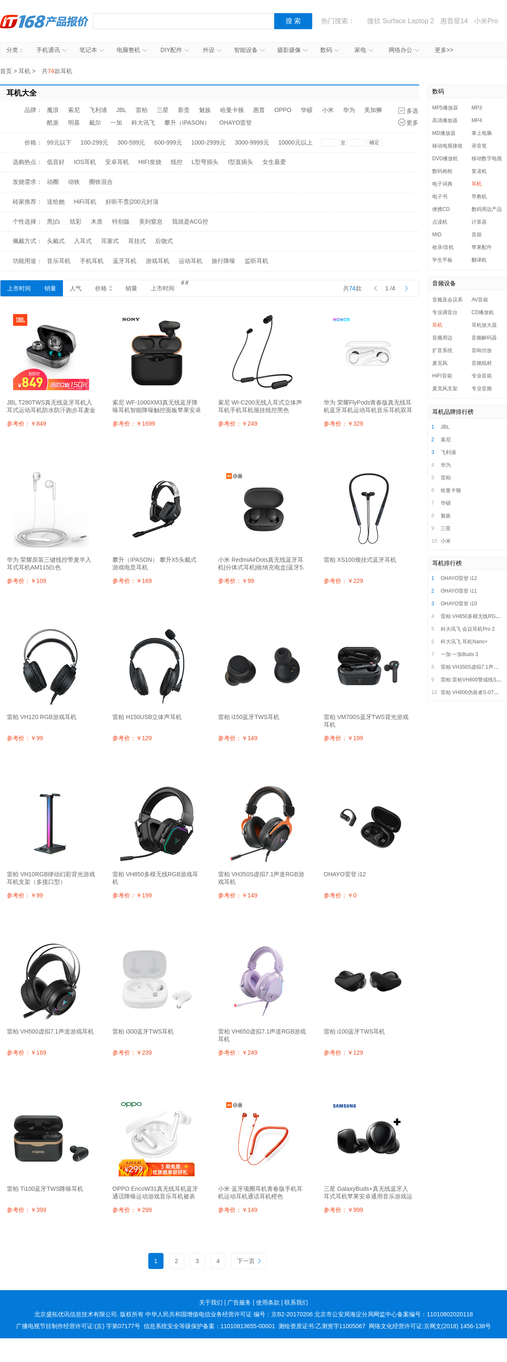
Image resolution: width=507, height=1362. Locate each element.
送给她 (56, 201)
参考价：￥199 (343, 738)
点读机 (439, 222)
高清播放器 (445, 120)
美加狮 (373, 110)
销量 (50, 288)
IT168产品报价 (44, 21)
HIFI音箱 (442, 376)
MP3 (477, 108)
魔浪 (53, 110)
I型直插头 (240, 162)
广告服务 (239, 1302)
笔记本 (91, 49)
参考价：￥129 (132, 738)
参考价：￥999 (343, 1209)
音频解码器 (484, 338)
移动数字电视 (487, 158)
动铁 (74, 181)
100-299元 (94, 142)
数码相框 (442, 171)
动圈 (53, 181)
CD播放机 (483, 312)
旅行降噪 (223, 260)
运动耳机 (190, 260)
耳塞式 (110, 241)
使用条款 (268, 1302)
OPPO (282, 110)
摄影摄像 (292, 49)
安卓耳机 (117, 162)
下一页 (249, 1261)
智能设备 (249, 49)
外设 (212, 49)
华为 (349, 110)
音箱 (477, 235)
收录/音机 (443, 247)
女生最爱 (274, 162)
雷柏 (141, 110)
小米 (328, 110)
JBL (121, 110)
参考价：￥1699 (133, 423)
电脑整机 (132, 49)
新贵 (184, 110)
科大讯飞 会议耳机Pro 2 (468, 629)
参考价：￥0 (340, 895)
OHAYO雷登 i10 (459, 604)
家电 (363, 49)
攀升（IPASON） (187, 122)
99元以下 (59, 142)
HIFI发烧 (149, 162)
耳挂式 (137, 241)
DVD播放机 (445, 158)
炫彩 (76, 221)
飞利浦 (98, 110)
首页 (6, 71)
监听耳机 (256, 260)
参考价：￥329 (343, 423)
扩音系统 (442, 350)
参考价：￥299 (132, 1209)
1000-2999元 (208, 142)
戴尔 (95, 122)
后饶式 (164, 241)
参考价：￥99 (236, 580)
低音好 (56, 162)
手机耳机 (92, 260)
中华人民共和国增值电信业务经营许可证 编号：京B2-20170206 (229, 1314)
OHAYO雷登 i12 (459, 578)
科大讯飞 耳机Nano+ (464, 642)
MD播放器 (443, 133)
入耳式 (83, 241)
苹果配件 (482, 247)
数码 (329, 49)
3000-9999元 (252, 142)
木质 (97, 221)
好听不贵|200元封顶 (132, 201)
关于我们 (211, 1302)
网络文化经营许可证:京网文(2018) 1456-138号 (430, 1326)
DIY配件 (175, 49)
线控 (177, 162)
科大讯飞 (143, 122)
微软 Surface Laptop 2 (400, 21)
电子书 (439, 197)
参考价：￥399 (26, 1209)
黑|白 (53, 221)
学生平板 (442, 260)
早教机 (479, 197)
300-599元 (131, 142)
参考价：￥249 (237, 423)
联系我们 (296, 1302)
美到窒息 (151, 221)
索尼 (74, 110)
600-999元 (168, 142)
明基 (74, 122)
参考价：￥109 (26, 580)
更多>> (444, 49)
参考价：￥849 (26, 423)
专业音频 (482, 388)
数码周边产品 (487, 209)
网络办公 (404, 49)
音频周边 (442, 338)
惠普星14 (454, 21)
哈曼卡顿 (232, 110)
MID (437, 235)
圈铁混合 (101, 181)
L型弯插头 (205, 162)
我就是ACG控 (190, 221)
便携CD (441, 209)
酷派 (53, 122)
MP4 (477, 120)
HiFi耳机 (85, 201)
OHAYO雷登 (235, 122)
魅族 (205, 110)
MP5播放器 (445, 108)
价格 (103, 288)
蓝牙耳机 (124, 260)
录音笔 (479, 146)
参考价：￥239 (132, 1052)
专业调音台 (445, 312)
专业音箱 (482, 376)
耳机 (24, 71)
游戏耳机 (157, 260)
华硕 (307, 110)
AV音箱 (480, 300)
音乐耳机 (59, 260)
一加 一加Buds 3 (459, 654)
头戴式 (56, 241)
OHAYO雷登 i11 (459, 591)
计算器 (479, 222)
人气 (76, 288)
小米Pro (486, 21)
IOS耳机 (85, 162)
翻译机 (479, 260)
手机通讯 (51, 49)
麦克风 (439, 363)
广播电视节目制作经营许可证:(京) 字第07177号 (78, 1326)
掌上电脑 (482, 133)
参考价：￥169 (132, 580)
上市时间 (19, 288)
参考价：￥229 (343, 580)
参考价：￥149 (237, 738)
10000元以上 (295, 142)
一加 (116, 122)
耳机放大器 (484, 325)
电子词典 (442, 184)
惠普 (259, 110)
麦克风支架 (445, 388)
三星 (163, 110)
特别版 (121, 221)
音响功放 (482, 350)
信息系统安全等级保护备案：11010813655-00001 (209, 1326)
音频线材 (482, 363)
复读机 (479, 171)
